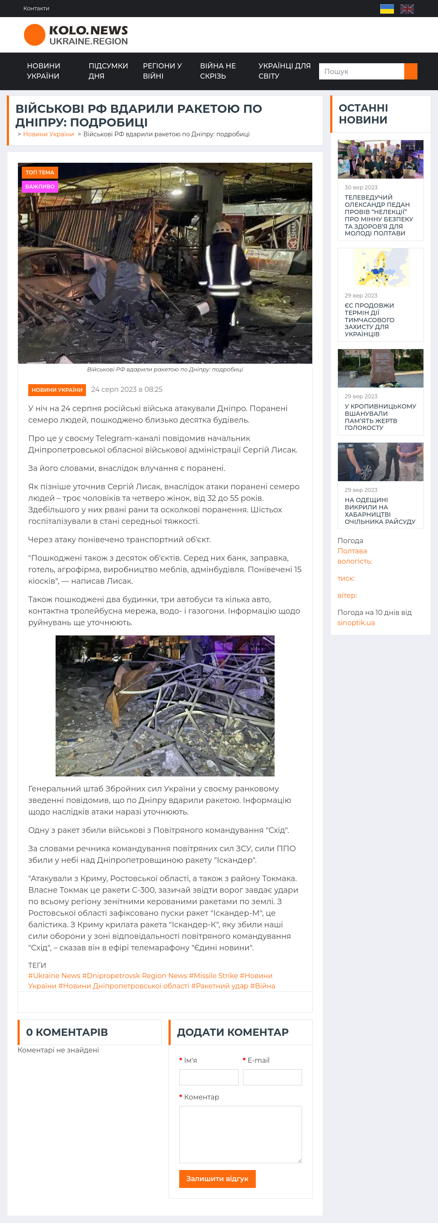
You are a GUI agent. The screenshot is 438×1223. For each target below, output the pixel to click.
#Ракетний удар (220, 986)
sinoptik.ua (356, 623)
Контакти (37, 8)
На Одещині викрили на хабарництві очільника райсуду (380, 511)
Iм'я (188, 1060)
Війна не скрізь (218, 71)
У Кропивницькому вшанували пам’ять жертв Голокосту (380, 417)
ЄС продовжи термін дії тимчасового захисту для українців (369, 320)
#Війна (262, 986)
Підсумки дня (108, 71)
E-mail (256, 1060)
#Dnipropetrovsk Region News (134, 976)
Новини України (43, 71)
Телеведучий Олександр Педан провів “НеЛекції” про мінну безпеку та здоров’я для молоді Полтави (379, 215)
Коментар (199, 1097)
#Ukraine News (54, 976)
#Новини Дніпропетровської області (123, 986)
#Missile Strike (213, 976)
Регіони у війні (162, 71)
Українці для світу (285, 71)
